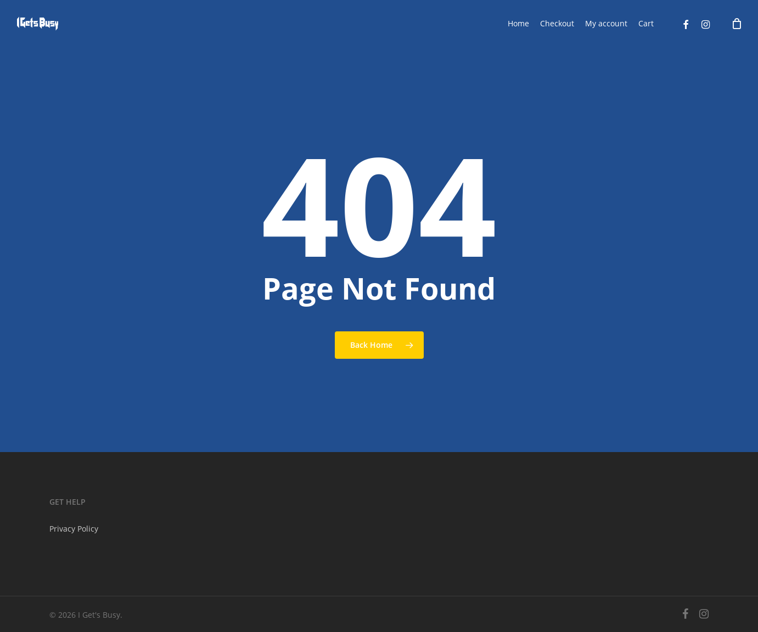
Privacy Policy (73, 528)
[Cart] (737, 24)
